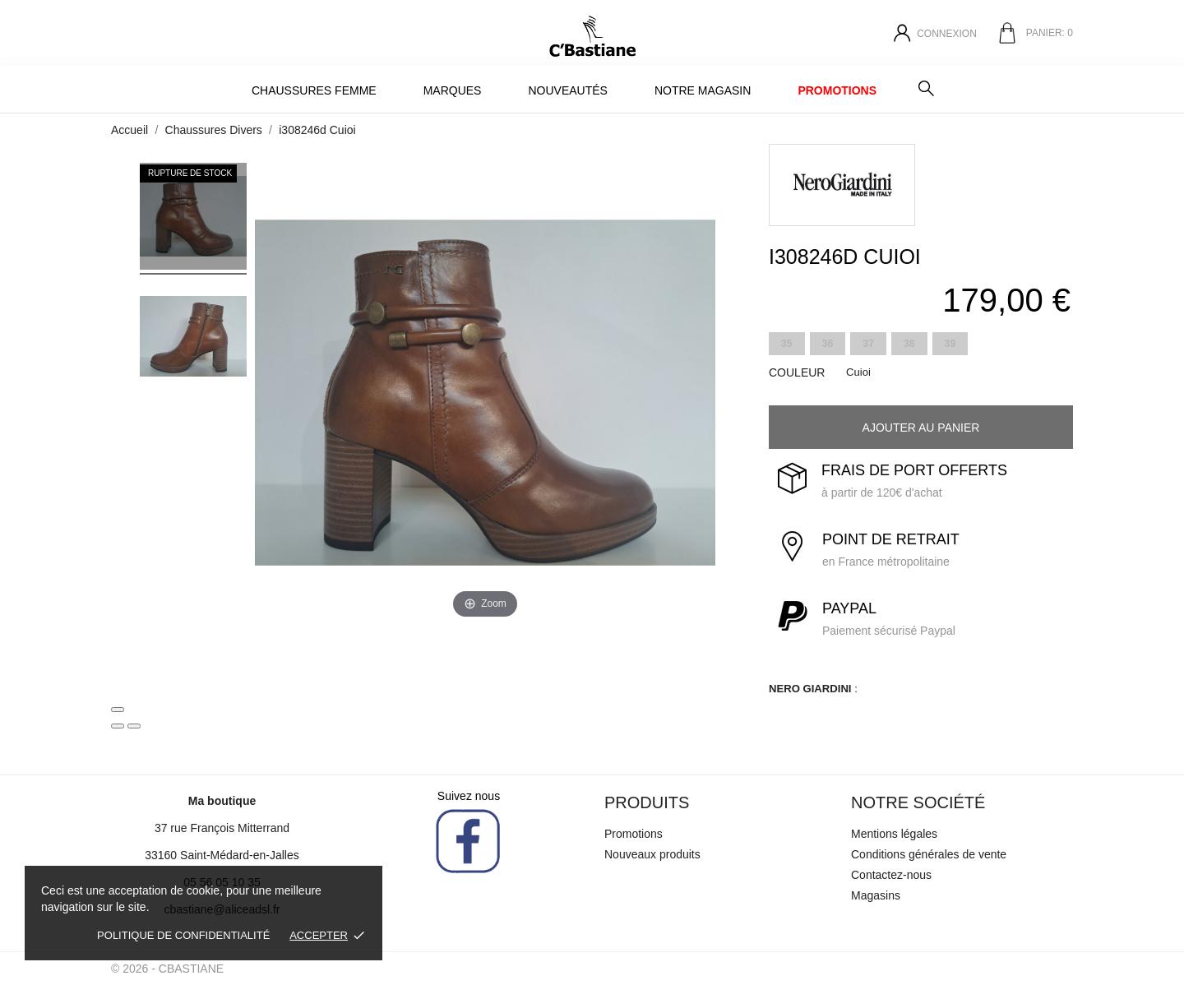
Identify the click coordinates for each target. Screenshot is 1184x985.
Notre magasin (702, 90)
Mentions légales (894, 833)
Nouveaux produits (652, 854)
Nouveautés (567, 90)
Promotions (837, 90)
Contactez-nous (891, 874)
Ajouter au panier (921, 427)
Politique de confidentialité (183, 935)
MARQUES (452, 90)
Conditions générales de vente (928, 854)
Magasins (875, 895)
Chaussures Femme (314, 90)
